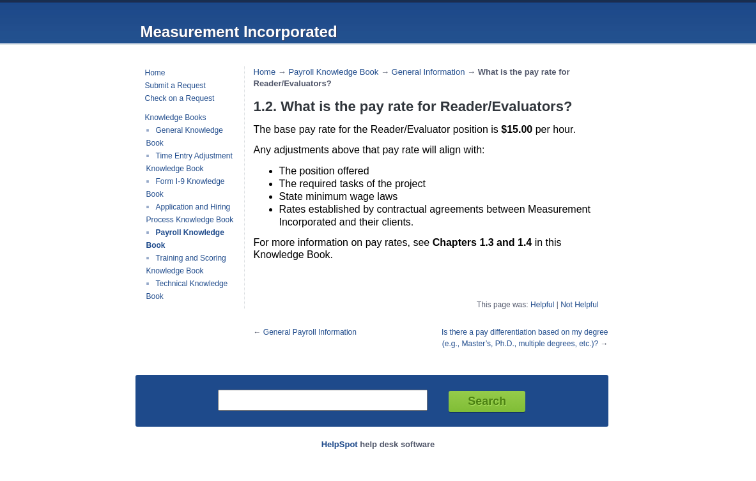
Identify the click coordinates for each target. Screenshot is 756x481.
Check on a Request (180, 98)
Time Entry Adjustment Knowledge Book (189, 162)
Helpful (542, 304)
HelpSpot (339, 444)
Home (155, 72)
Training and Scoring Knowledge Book (186, 264)
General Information (428, 72)
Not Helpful (579, 304)
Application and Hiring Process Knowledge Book (190, 213)
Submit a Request (175, 85)
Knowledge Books (175, 117)
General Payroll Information (310, 332)
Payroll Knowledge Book (333, 72)
